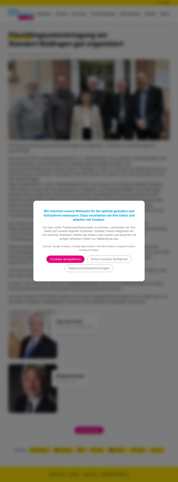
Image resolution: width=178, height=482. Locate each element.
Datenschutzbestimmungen (89, 268)
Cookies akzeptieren (65, 259)
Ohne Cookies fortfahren (109, 259)
